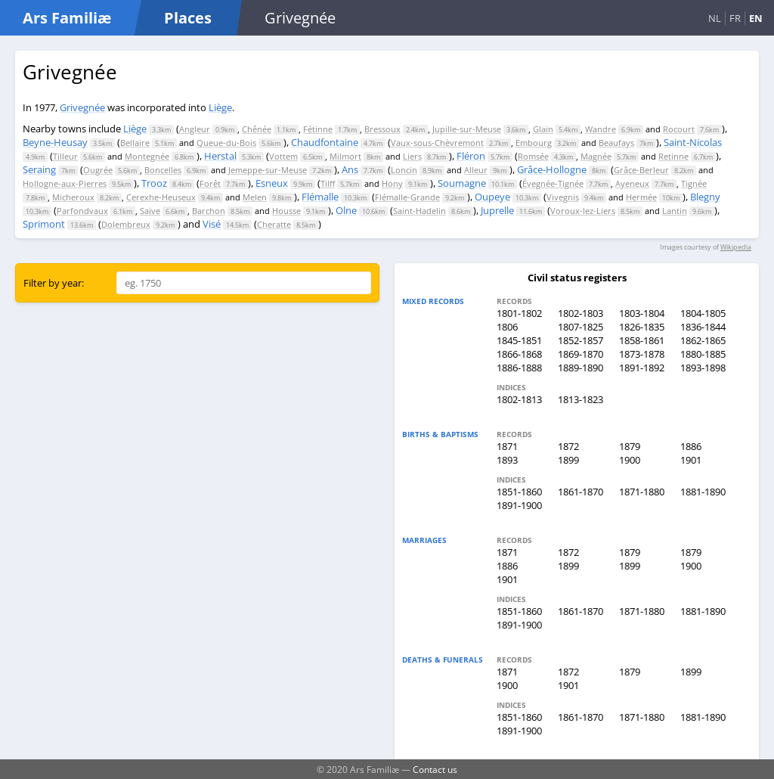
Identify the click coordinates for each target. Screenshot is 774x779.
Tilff (327, 183)
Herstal (220, 156)
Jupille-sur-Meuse (466, 129)
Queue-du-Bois (226, 142)
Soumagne (462, 183)
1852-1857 (580, 340)
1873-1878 (641, 354)
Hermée (641, 197)
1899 (568, 460)
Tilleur (65, 156)
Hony (392, 183)
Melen (255, 197)
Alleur (476, 169)
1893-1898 (703, 367)
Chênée (256, 129)
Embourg (533, 142)
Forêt (210, 183)
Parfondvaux (82, 210)
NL (714, 18)
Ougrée (98, 169)
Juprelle (497, 210)
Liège (220, 107)
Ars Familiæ (67, 18)
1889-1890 (580, 367)
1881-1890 (703, 491)
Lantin (674, 210)
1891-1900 (519, 505)
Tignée (694, 183)
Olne (346, 210)
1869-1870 (580, 354)
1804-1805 (703, 313)
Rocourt (679, 129)
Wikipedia (735, 247)
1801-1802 (519, 313)
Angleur (194, 129)
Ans (350, 169)
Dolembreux (125, 224)
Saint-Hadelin (419, 210)
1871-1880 (641, 491)
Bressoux (382, 129)
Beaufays (616, 142)
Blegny (705, 196)
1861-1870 (580, 491)
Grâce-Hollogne (552, 169)
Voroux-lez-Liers (582, 210)
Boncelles (162, 169)
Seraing (39, 169)
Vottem (283, 156)
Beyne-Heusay (55, 142)
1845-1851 (519, 340)
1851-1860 (519, 491)
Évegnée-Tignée (553, 183)
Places (188, 18)
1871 (507, 446)
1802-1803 (580, 313)
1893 (507, 460)
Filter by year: (53, 283)
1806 (507, 327)
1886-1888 (519, 367)
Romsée (533, 156)
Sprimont (44, 224)
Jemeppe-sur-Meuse (267, 169)
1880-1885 (703, 354)
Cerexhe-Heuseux (161, 197)
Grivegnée (82, 107)
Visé (212, 224)
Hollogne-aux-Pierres (65, 183)
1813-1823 (580, 399)
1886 (690, 446)
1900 (629, 460)
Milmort (345, 156)
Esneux (271, 183)
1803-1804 (641, 313)
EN (756, 18)
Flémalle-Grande (407, 197)
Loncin (404, 169)
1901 (690, 460)
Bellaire (135, 142)
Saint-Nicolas (693, 142)
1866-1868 (519, 354)
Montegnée (147, 156)
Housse (286, 210)
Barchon (208, 210)
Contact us (435, 769)
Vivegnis (562, 197)
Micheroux (73, 197)
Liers (412, 156)
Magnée (595, 156)
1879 (629, 446)
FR (735, 18)
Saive (150, 210)
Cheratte (274, 224)
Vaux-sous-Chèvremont (437, 142)
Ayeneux (632, 183)
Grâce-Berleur (641, 169)
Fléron (471, 156)
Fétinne (318, 129)
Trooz (154, 183)
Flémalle (320, 196)
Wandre (600, 129)
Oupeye (492, 196)
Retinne (673, 156)
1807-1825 (580, 327)
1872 (568, 446)
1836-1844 (703, 327)
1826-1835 (641, 327)
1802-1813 (519, 399)
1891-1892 (641, 367)
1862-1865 (703, 340)
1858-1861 (641, 340)
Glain (543, 129)
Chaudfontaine (324, 142)
